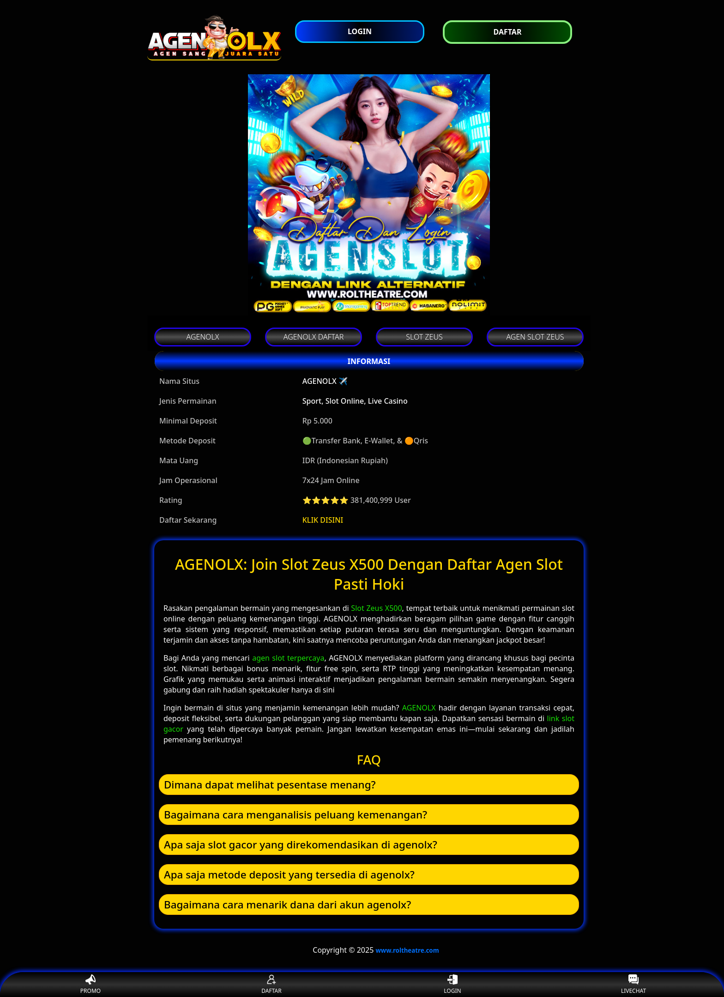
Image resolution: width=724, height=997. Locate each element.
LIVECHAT (633, 984)
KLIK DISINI (323, 520)
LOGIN (452, 984)
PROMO (90, 984)
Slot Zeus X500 (376, 608)
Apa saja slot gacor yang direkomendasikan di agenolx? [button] (300, 844)
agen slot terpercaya (288, 658)
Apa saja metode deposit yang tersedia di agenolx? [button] (289, 874)
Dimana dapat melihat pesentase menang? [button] (270, 784)
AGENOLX (419, 708)
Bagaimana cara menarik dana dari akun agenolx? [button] (287, 904)
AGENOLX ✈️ (325, 381)
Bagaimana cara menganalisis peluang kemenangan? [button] (295, 814)
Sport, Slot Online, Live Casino (355, 401)
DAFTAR (271, 984)
